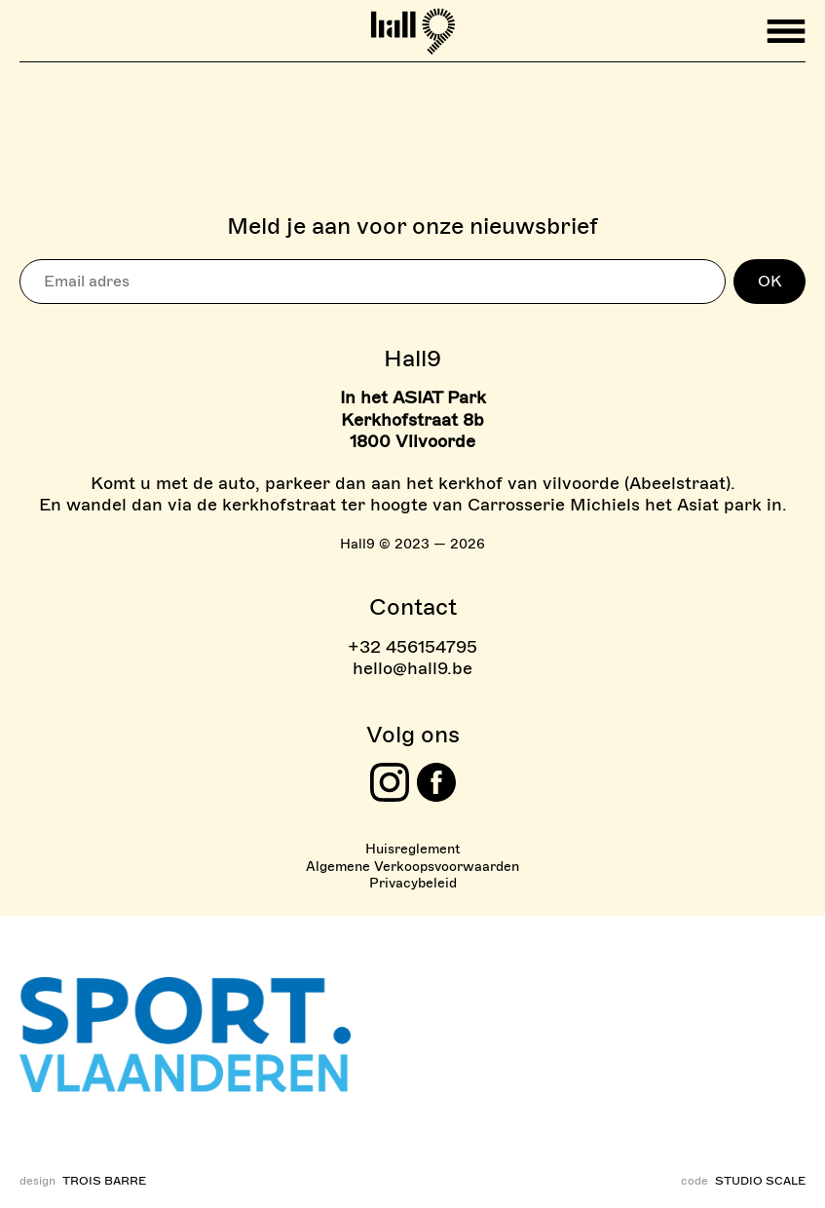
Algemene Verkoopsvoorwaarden (412, 866)
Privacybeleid (413, 883)
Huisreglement (412, 849)
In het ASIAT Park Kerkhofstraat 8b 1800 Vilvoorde (413, 419)
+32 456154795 (412, 647)
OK (769, 281)
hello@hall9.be (412, 668)
